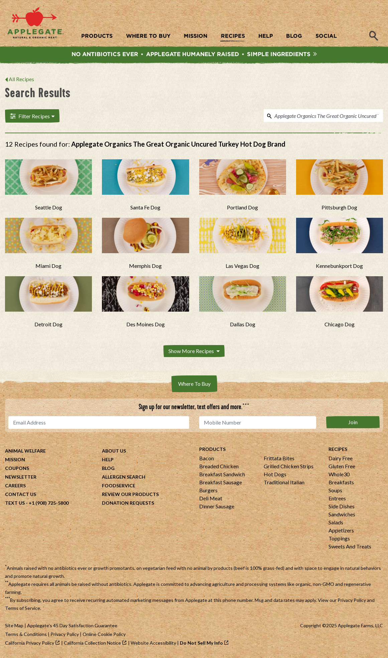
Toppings (339, 538)
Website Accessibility (153, 643)
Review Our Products (130, 494)
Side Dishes (342, 506)
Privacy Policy (352, 600)
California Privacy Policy (29, 643)
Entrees (337, 498)
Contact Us (20, 494)
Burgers (208, 490)
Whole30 (339, 474)
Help (108, 459)
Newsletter (20, 477)
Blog (108, 468)
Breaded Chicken (219, 466)
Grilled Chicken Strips (288, 466)
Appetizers (341, 530)
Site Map (14, 625)
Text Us (15, 503)
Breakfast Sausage (220, 482)
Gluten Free (342, 466)
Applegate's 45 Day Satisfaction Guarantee (72, 625)
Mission (15, 459)
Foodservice (118, 485)
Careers (15, 485)
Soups (335, 490)
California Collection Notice (92, 643)
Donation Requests (128, 503)
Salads (336, 522)
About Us (114, 451)
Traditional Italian (284, 482)
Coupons (17, 468)
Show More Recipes (194, 351)
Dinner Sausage (216, 506)
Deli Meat (210, 498)
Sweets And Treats (350, 546)
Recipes (338, 449)
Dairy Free (341, 458)
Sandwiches (342, 514)
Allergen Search (123, 477)
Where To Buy (194, 383)
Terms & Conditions (26, 634)
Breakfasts (341, 482)
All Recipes (21, 79)
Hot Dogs (275, 474)
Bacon (206, 458)
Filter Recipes (32, 116)
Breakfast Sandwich (222, 474)
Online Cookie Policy (104, 634)
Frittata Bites (279, 458)
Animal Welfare (25, 451)
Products (212, 449)
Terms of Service (22, 608)
